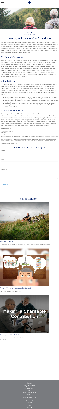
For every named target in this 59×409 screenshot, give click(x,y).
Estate (29, 405)
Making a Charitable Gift (9, 335)
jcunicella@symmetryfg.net (29, 397)
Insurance (29, 407)
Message (4, 169)
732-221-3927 (31, 385)
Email (3, 159)
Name (3, 150)
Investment (29, 404)
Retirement (29, 402)
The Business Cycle (7, 241)
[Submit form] (5, 184)
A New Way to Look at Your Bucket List (15, 288)
